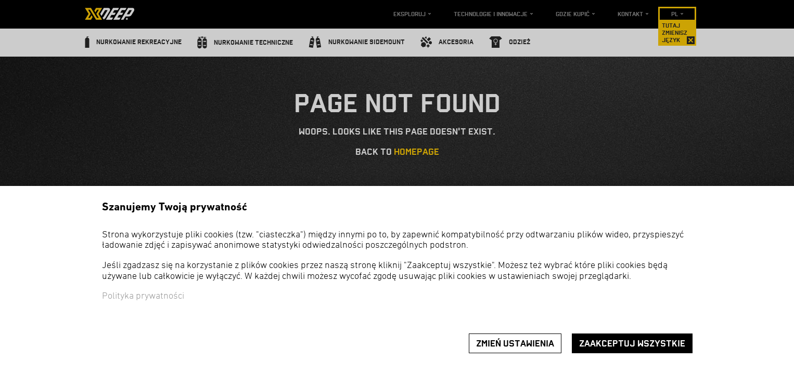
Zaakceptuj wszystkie (632, 344)
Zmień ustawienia (515, 344)
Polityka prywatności (143, 296)
